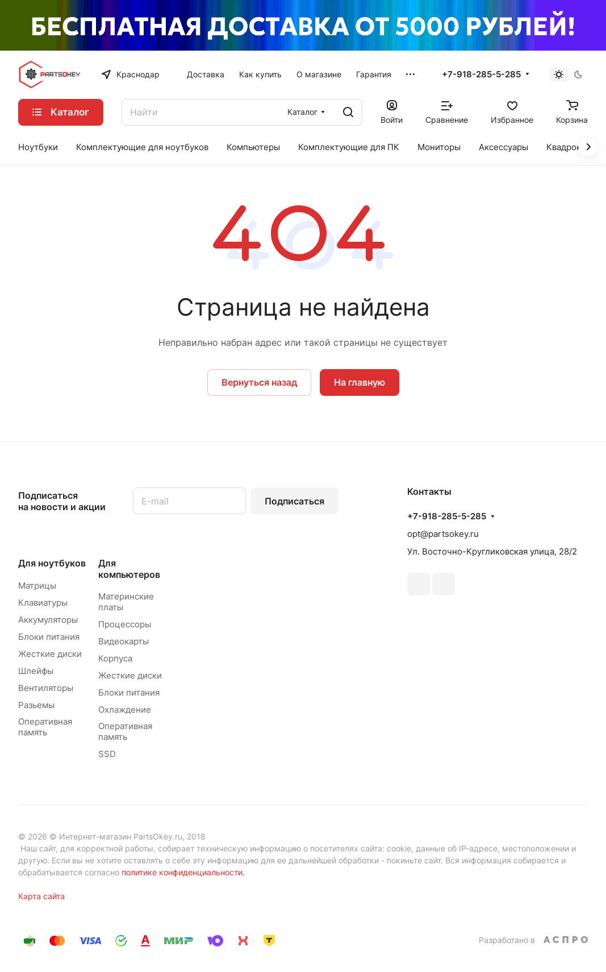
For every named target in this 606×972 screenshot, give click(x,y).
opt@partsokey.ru (443, 533)
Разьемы (36, 705)
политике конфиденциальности (182, 872)
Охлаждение (124, 709)
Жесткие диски (50, 653)
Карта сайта (41, 896)
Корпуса (115, 658)
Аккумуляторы (48, 619)
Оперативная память (45, 727)
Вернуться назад (259, 382)
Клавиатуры (43, 602)
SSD (107, 753)
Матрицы (37, 585)
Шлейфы (35, 670)
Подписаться (294, 501)
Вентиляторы (45, 688)
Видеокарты (123, 641)
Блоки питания (49, 636)
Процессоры (124, 624)
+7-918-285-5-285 (481, 74)
